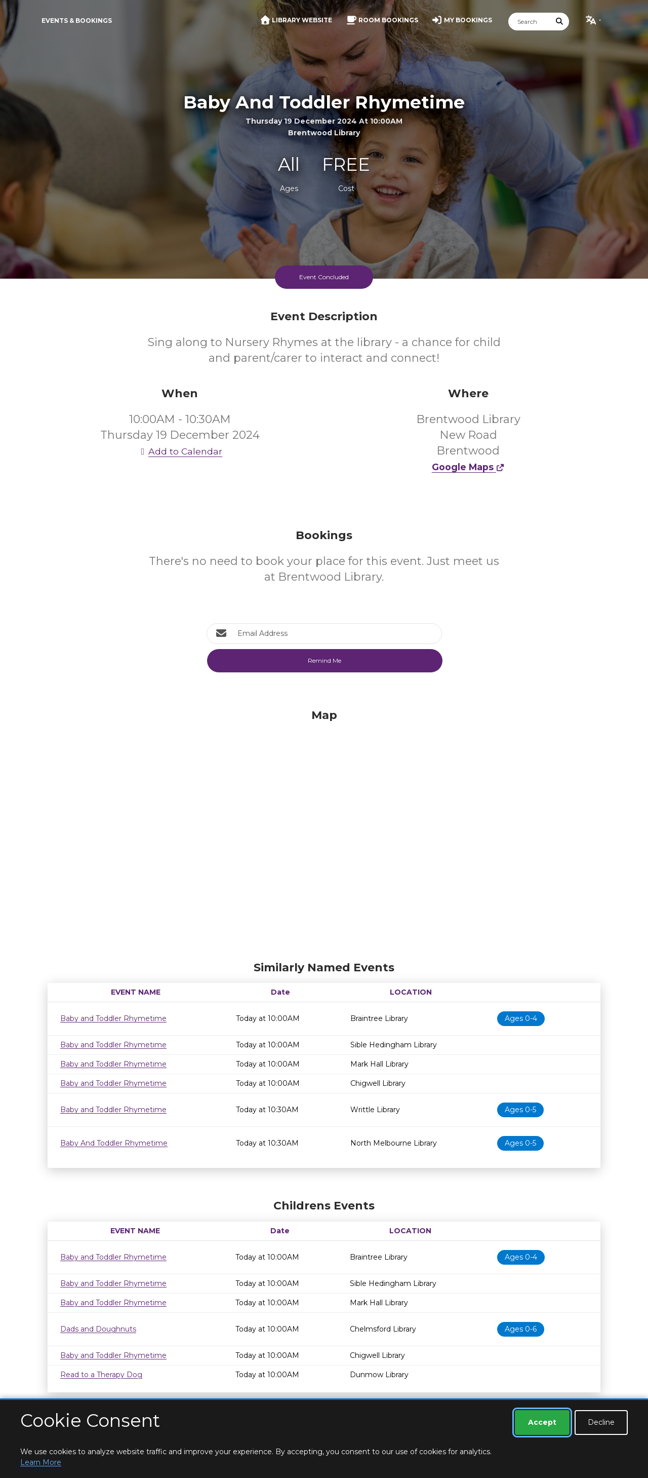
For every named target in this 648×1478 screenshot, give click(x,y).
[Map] (324, 832)
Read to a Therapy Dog (101, 1374)
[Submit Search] (560, 21)
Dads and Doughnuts (98, 1329)
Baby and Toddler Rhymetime (113, 1018)
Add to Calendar (179, 451)
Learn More (40, 1462)
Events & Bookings (77, 20)
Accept (542, 1422)
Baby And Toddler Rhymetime (114, 1143)
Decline (601, 1422)
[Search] (529, 21)
